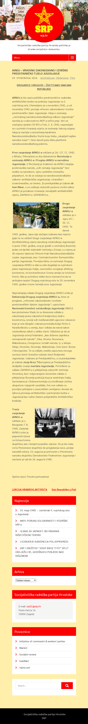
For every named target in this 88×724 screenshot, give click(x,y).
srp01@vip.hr (34, 606)
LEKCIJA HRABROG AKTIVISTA (29, 489)
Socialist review (27, 654)
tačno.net (24, 667)
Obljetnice (62, 78)
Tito (72, 78)
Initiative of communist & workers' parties (42, 641)
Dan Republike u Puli (64, 489)
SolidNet (24, 661)
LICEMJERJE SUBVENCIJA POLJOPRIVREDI (44, 541)
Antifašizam (47, 78)
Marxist (23, 647)
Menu (17, 57)
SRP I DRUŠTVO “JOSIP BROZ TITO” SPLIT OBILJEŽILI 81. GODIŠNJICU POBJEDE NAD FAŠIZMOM (42, 551)
